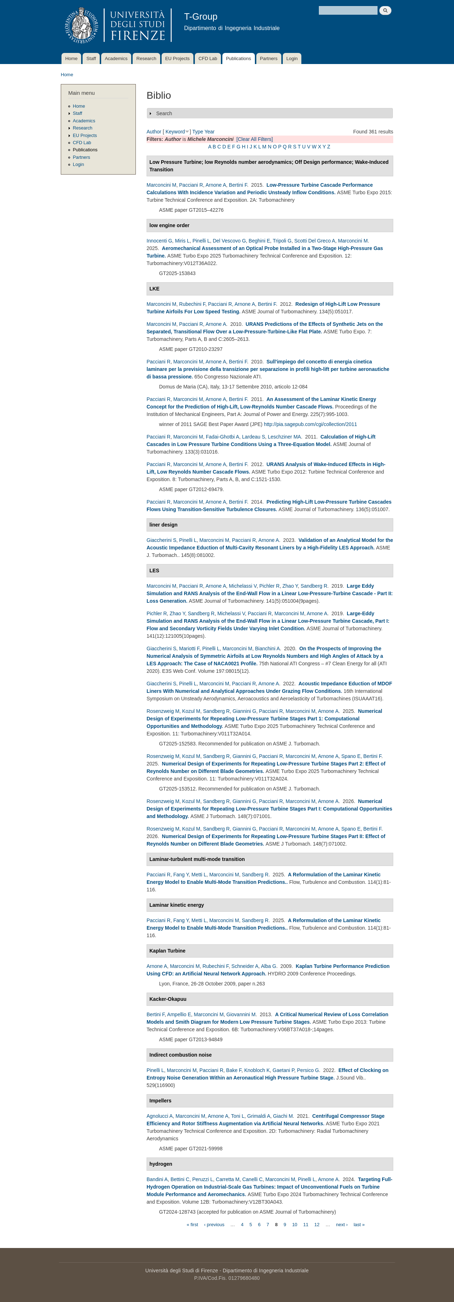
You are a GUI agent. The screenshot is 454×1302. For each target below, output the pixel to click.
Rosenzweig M (163, 711)
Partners (268, 58)
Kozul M (191, 711)
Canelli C (252, 1179)
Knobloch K (257, 1070)
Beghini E (259, 241)
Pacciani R (191, 185)
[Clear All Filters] (254, 139)
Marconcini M (161, 185)
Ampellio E (179, 1014)
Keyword (175, 131)
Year (209, 131)
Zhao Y (290, 586)
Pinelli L (201, 241)
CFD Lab (207, 58)
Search (164, 113)
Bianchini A (267, 648)
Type (197, 131)
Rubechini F (192, 304)
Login (292, 58)
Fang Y (181, 874)
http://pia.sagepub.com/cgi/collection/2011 (310, 424)
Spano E (351, 756)
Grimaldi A (259, 1116)
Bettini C (180, 1179)
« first (192, 1224)
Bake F (234, 1070)
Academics (116, 58)
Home (71, 58)
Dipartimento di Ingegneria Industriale (266, 1270)
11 (305, 1224)
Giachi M (283, 1116)
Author (154, 131)
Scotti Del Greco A (314, 241)
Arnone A (216, 185)
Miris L (182, 241)
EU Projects (177, 58)
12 (316, 1224)
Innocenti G (159, 241)
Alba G (268, 966)
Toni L (237, 1116)
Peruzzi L (202, 1179)
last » (359, 1224)
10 (294, 1224)
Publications (238, 58)
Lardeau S (253, 437)
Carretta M (228, 1179)
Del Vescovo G (229, 241)
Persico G (308, 1070)
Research (147, 58)
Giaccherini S (161, 540)
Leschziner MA (284, 437)
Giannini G (244, 711)
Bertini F (238, 185)
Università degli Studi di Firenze (181, 1270)
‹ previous (214, 1224)
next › (342, 1224)
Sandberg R (314, 586)
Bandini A (157, 1179)
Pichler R (269, 586)
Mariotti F (189, 648)
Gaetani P (283, 1070)
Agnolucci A (160, 1116)
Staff (91, 58)
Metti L (199, 874)
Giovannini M (241, 1014)
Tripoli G (282, 241)
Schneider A (244, 966)
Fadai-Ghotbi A (222, 437)
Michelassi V (242, 586)
